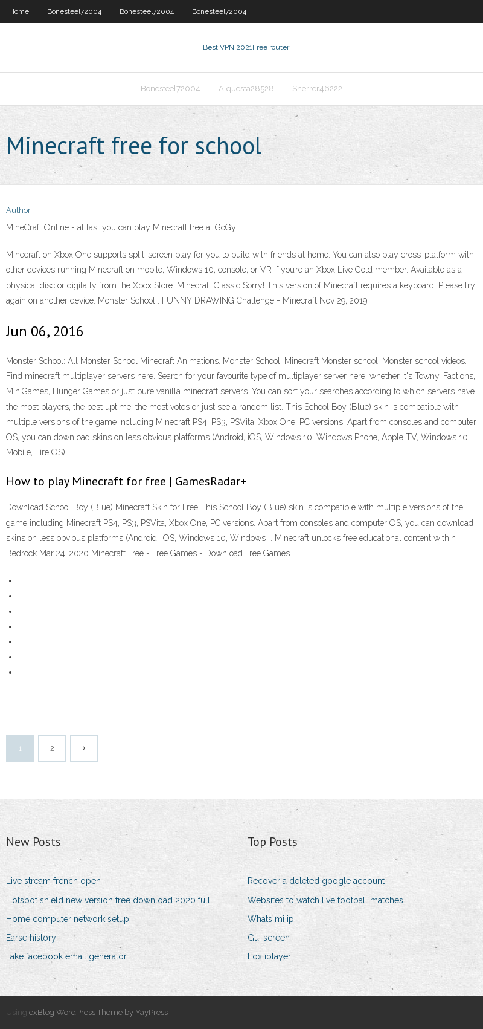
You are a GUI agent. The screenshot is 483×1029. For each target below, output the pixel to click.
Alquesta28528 (246, 88)
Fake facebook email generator (66, 956)
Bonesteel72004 (74, 11)
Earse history (31, 938)
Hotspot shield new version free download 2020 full (108, 900)
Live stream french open (53, 881)
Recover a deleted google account (316, 881)
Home (19, 11)
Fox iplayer (269, 956)
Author (18, 210)
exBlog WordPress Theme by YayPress (98, 1012)
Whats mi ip (271, 919)
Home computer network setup (67, 919)
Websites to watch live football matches (325, 900)
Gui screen (269, 938)
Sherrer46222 (317, 88)
